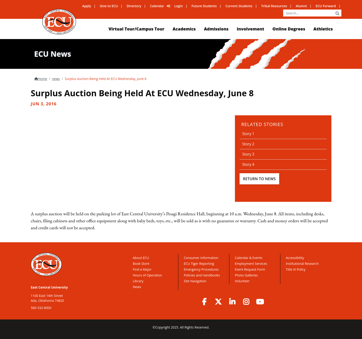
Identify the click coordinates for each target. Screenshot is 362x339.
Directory (134, 6)
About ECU (141, 258)
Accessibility (295, 258)
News (137, 287)
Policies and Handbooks (202, 275)
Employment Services (251, 263)
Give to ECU (109, 6)
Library (138, 281)
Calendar (157, 6)
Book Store (141, 263)
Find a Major (142, 269)
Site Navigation (195, 281)
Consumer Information (201, 258)
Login (178, 6)
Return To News (259, 178)
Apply (86, 6)
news (56, 78)
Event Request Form (250, 269)
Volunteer (242, 281)
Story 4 (248, 164)
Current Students (238, 6)
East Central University (49, 287)
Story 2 (248, 143)
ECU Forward (326, 6)
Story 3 (248, 154)
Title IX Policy (296, 269)
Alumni (301, 6)
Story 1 (248, 133)
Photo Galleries (246, 275)
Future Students (204, 6)
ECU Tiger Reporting (199, 263)
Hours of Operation (147, 275)
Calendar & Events (249, 258)
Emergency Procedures (201, 269)
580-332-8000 (41, 308)
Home (42, 78)
